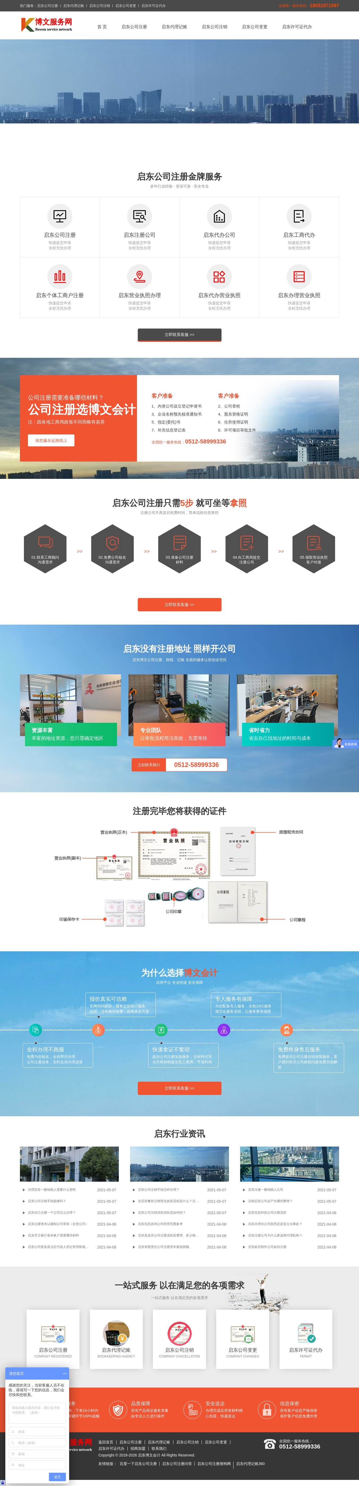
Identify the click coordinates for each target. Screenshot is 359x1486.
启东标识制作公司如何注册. (267, 1247)
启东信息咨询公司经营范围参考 (160, 1224)
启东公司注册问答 (177, 1464)
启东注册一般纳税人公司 (265, 1190)
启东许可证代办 (153, 6)
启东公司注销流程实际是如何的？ (162, 1212)
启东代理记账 (73, 6)
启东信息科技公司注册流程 (267, 1212)
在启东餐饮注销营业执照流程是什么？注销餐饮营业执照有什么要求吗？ (172, 1201)
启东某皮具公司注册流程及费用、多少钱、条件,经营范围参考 (172, 1235)
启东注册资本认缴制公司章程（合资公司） (58, 1224)
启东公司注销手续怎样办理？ (158, 1190)
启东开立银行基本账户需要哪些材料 (53, 1235)
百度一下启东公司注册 (138, 1464)
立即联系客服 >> (179, 334)
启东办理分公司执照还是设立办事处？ (275, 1224)
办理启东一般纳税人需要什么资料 (52, 1190)
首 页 (102, 26)
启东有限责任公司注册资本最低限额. (164, 1247)
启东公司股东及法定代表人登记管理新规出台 (60, 1247)
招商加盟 (138, 1448)
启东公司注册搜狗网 (214, 1464)
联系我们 (159, 1448)
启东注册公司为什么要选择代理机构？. (275, 1235)
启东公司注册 (47, 6)
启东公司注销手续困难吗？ (47, 1201)
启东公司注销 (99, 6)
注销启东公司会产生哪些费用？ (270, 1201)
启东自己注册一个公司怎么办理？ (52, 1212)
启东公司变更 (125, 6)
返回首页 (105, 1442)
